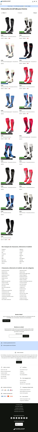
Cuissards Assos (23, 285)
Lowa (3, 255)
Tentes (3, 279)
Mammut (21, 255)
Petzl (20, 263)
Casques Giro (22, 287)
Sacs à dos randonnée (6, 287)
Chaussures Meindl (23, 282)
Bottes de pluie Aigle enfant (25, 273)
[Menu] (1, 4)
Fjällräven (21, 249)
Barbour (3, 263)
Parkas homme (4, 276)
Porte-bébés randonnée (6, 299)
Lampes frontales (5, 282)
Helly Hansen (4, 261)
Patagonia (4, 249)
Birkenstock (22, 261)
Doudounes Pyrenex (23, 276)
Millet (3, 258)
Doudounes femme (5, 270)
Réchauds (4, 285)
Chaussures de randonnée (7, 290)
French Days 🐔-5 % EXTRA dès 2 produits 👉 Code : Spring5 (19, 6)
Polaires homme (5, 278)
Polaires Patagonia (23, 275)
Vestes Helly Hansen (23, 278)
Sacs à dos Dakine (23, 284)
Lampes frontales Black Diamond (26, 281)
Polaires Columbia (23, 279)
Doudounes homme (5, 275)
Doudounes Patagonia (24, 299)
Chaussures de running (6, 293)
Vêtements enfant (23, 270)
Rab (2, 252)
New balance (22, 258)
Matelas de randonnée (6, 281)
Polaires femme (5, 273)
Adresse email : (19, 333)
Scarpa (21, 252)
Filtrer (3, 12)
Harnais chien (22, 290)
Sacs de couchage (5, 284)
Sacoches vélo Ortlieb (24, 293)
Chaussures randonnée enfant (7, 296)
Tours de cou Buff (23, 296)
